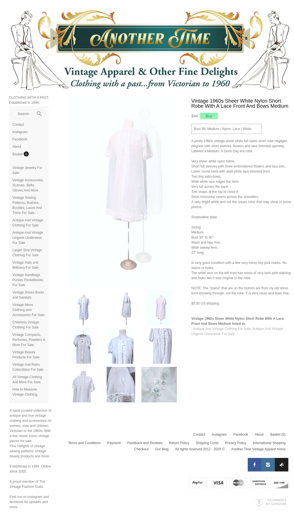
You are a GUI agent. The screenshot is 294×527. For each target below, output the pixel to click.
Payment (113, 443)
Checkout (141, 449)
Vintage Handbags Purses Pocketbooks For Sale (27, 280)
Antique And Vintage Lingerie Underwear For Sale (27, 238)
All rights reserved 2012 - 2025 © (200, 449)
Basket (18, 154)
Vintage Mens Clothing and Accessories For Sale (28, 310)
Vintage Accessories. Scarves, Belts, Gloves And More (28, 185)
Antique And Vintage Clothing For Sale (222, 329)
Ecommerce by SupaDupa (276, 502)
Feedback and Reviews (145, 443)
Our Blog (161, 449)
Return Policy (179, 443)
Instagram (19, 132)
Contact (18, 125)
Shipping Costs (207, 443)
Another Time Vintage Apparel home (258, 449)
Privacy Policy (235, 443)
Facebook (19, 139)
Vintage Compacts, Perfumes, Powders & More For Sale (28, 340)
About (16, 147)
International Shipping (269, 443)
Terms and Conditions (84, 443)
